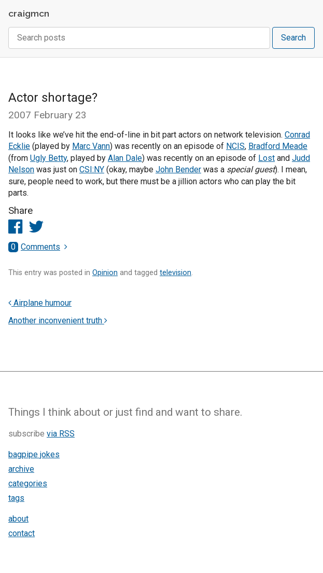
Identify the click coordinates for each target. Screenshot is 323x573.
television (175, 272)
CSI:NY (91, 169)
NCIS (235, 146)
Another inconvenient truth (57, 320)
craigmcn (28, 13)
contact (21, 533)
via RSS (61, 434)
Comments (34, 247)
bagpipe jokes (34, 454)
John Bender (178, 169)
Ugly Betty (48, 158)
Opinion (105, 272)
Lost (266, 158)
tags (16, 498)
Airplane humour (40, 303)
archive (21, 469)
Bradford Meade (277, 146)
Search (293, 38)
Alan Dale (125, 158)
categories (27, 483)
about (18, 519)
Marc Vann (91, 146)
